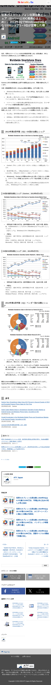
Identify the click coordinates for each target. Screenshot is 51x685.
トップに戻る (5, 459)
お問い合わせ (26, 656)
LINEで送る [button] (31, 42)
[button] (48, 2)
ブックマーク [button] (14, 42)
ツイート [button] (23, 42)
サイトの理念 (15, 656)
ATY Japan (9, 38)
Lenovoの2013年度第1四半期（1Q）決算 (14, 425)
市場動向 (4, 34)
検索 (45, 565)
